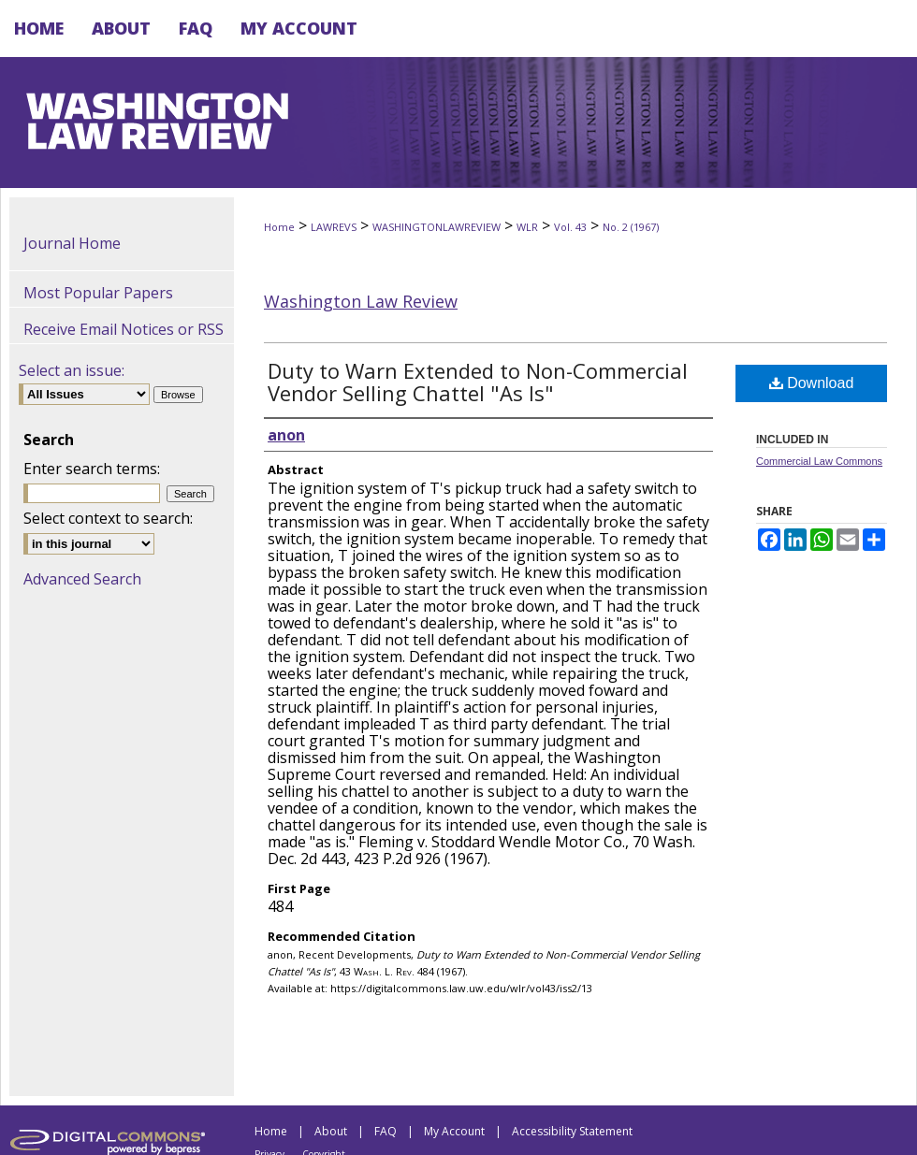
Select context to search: (108, 518)
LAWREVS (334, 227)
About (330, 1131)
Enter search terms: (91, 468)
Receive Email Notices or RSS (123, 329)
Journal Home (72, 243)
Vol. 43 (570, 227)
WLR (527, 227)
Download (811, 383)
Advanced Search (82, 579)
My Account (454, 1131)
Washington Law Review (361, 301)
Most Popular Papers (98, 292)
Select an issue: (71, 370)
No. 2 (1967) (631, 227)
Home (279, 227)
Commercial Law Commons (819, 461)
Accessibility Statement (572, 1131)
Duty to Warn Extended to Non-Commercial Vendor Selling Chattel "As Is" (478, 381)
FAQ (385, 1131)
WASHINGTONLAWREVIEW (436, 227)
